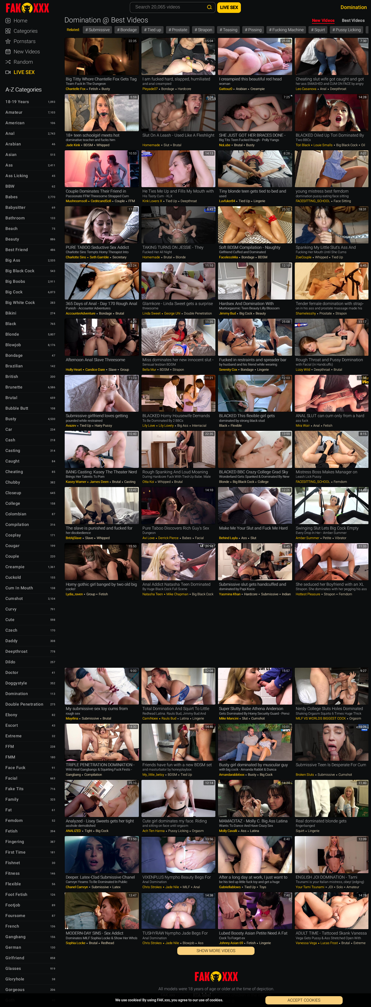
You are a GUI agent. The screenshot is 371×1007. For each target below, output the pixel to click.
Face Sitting (342, 201)
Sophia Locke (76, 943)
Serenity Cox (228, 370)
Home (20, 21)
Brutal (176, 145)
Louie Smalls (323, 145)
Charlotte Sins (76, 257)
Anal (323, 89)
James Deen (99, 482)
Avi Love (148, 538)
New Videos (323, 20)
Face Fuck (15, 767)
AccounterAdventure (81, 313)
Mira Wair (303, 425)
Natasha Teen (153, 594)
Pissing (254, 29)
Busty (105, 89)
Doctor (11, 672)
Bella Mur (149, 370)
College (262, 482)
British (11, 376)
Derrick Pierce (168, 538)
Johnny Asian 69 (231, 943)
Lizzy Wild (303, 370)
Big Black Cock (346, 145)
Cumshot (257, 718)
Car (8, 429)
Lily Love (149, 425)
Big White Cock (20, 302)
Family (12, 799)
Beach (11, 228)
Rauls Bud (169, 718)
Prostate (179, 29)
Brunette (13, 387)
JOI (330, 887)
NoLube (225, 145)
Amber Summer (308, 538)
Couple (119, 201)
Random (23, 62)
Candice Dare (95, 370)
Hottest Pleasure (308, 594)
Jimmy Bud (228, 313)
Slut (166, 145)
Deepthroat (337, 89)
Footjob (12, 905)
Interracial (198, 425)
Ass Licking (16, 175)
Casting (129, 482)
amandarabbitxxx (232, 775)
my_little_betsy (153, 775)
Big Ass (182, 425)
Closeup (13, 492)
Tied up (153, 29)
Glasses (13, 968)
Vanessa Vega (307, 943)
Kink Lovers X (152, 201)
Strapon (204, 29)
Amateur (352, 887)
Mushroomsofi (77, 201)
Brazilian (14, 366)
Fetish (93, 89)
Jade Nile (172, 887)
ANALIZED (74, 831)
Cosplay (13, 535)
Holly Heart (74, 370)
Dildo (10, 661)
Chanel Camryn (77, 887)
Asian (11, 154)
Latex (116, 887)
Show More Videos (216, 950)
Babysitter (15, 207)
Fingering (14, 841)
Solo (340, 887)
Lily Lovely (166, 425)
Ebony (11, 714)
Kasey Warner (76, 482)
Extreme (359, 943)
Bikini (10, 313)
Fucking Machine (287, 29)
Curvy (11, 609)
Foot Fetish (16, 894)
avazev (71, 425)
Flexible (236, 425)
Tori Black (303, 145)
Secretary (119, 257)
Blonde (180, 257)
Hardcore (184, 89)
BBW (10, 186)
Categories (26, 31)
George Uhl (172, 313)
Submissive (98, 29)
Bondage (128, 29)
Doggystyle (16, 683)
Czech (11, 630)
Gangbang (73, 775)
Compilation (92, 775)
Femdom (340, 482)
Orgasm (355, 718)
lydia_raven (74, 594)
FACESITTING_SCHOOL (313, 201)
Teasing (229, 29)
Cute (9, 619)
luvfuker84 (227, 201)
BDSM (88, 145)
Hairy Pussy (103, 425)
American (14, 122)
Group (124, 370)
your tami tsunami (310, 887)
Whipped (102, 145)
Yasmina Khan (230, 594)
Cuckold (13, 577)
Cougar (12, 545)
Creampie (257, 89)
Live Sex (24, 72)
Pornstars (25, 41)
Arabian (241, 89)
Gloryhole (14, 979)
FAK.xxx (32, 7)
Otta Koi (148, 482)
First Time (15, 852)
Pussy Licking (348, 29)
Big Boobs (15, 281)
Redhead (107, 943)
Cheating (14, 471)
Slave (112, 370)
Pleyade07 (150, 89)
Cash (10, 440)
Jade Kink (73, 145)
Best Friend (16, 249)
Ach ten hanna (153, 831)
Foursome (15, 915)
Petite (327, 538)
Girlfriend (14, 957)
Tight (88, 831)
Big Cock (246, 313)
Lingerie (259, 201)
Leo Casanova (306, 89)
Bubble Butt (16, 408)
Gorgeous (14, 989)
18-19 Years (17, 101)
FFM (131, 201)
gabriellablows (230, 887)
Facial (199, 538)
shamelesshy (306, 313)
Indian (286, 594)
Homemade (151, 145)
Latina (184, 718)
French (12, 926)
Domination (16, 693)
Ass (244, 538)
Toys (262, 887)
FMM (10, 757)
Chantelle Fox (76, 89)
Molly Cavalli (228, 831)
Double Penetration (197, 313)
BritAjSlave (74, 538)
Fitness (12, 873)
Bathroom (15, 218)
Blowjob (188, 943)
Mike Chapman (177, 594)
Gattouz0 (226, 89)
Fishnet (12, 862)
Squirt (319, 29)
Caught (12, 461)
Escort (11, 725)
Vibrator (340, 538)
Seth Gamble (99, 257)
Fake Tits (14, 788)
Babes (186, 538)
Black (223, 425)
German (13, 947)
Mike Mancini (229, 718)
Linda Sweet (151, 313)
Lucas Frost (329, 943)
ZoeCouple (304, 257)
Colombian (16, 513)
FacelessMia (229, 257)
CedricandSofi (101, 201)
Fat (8, 809)
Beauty (260, 313)
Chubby (12, 482)
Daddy (11, 640)
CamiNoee (150, 718)
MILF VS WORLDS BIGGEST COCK (321, 718)
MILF (186, 887)
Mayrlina (72, 718)
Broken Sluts (305, 775)
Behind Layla (228, 538)
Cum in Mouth (19, 587)
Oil (362, 145)
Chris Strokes (152, 887)
